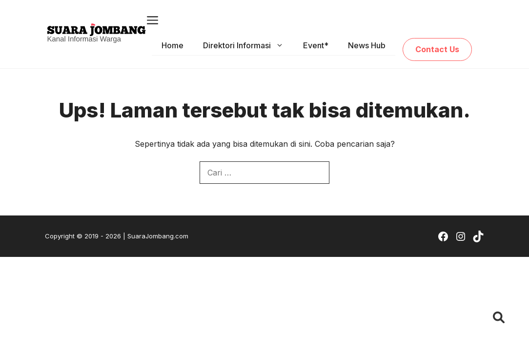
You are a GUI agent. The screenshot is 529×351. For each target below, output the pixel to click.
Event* (315, 45)
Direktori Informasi (248, 45)
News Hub (367, 45)
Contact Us (437, 49)
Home (172, 45)
